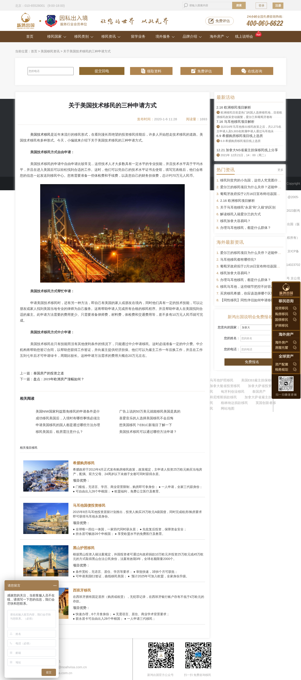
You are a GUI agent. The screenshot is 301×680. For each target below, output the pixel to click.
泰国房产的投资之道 (48, 373)
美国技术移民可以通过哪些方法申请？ (148, 432)
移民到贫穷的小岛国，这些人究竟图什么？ (252, 180)
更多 (280, 170)
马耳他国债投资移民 (89, 505)
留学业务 (138, 36)
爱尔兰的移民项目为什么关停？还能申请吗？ (254, 187)
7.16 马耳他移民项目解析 (235, 121)
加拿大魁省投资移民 (225, 386)
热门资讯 (226, 169)
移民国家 (56, 36)
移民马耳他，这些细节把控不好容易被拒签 (252, 286)
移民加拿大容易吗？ (235, 221)
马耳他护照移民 (221, 380)
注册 (278, 5)
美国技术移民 (40, 134)
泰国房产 (259, 391)
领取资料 (154, 71)
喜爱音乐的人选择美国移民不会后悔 (146, 418)
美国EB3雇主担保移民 (258, 380)
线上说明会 (248, 34)
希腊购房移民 (84, 463)
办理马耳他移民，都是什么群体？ (245, 228)
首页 (29, 36)
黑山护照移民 (84, 548)
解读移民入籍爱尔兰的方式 (240, 214)
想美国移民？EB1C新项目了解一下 (145, 425)
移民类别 (83, 36)
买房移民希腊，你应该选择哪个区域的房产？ (254, 293)
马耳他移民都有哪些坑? (238, 259)
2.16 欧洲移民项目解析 (234, 107)
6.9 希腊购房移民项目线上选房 (240, 136)
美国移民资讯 (50, 51)
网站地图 (227, 408)
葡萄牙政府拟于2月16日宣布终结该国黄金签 (253, 194)
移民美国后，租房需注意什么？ (59, 432)
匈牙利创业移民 (233, 391)
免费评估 (222, 21)
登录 (261, 5)
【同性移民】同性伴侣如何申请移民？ (249, 300)
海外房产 (219, 36)
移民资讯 (111, 36)
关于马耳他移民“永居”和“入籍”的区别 (247, 207)
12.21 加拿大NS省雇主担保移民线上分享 (247, 150)
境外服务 (165, 36)
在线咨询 (255, 71)
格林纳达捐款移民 (234, 403)
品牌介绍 (192, 36)
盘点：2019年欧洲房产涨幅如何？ (58, 379)
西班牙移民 (82, 590)
